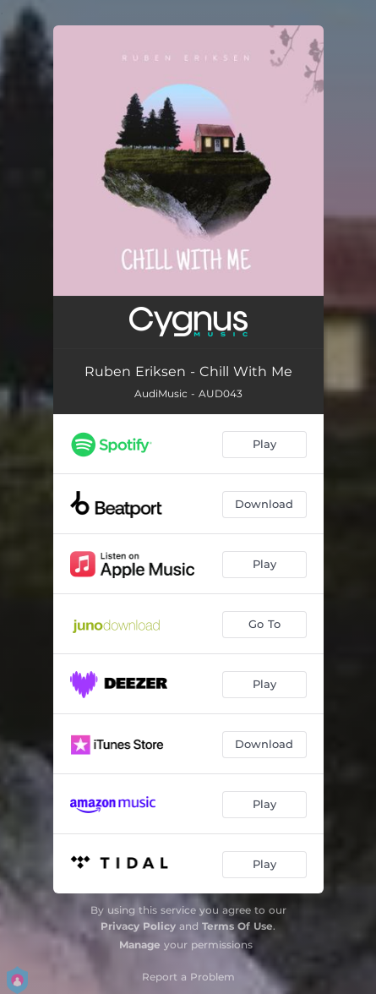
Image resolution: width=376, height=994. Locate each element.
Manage (140, 944)
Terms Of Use (237, 926)
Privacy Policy (138, 926)
